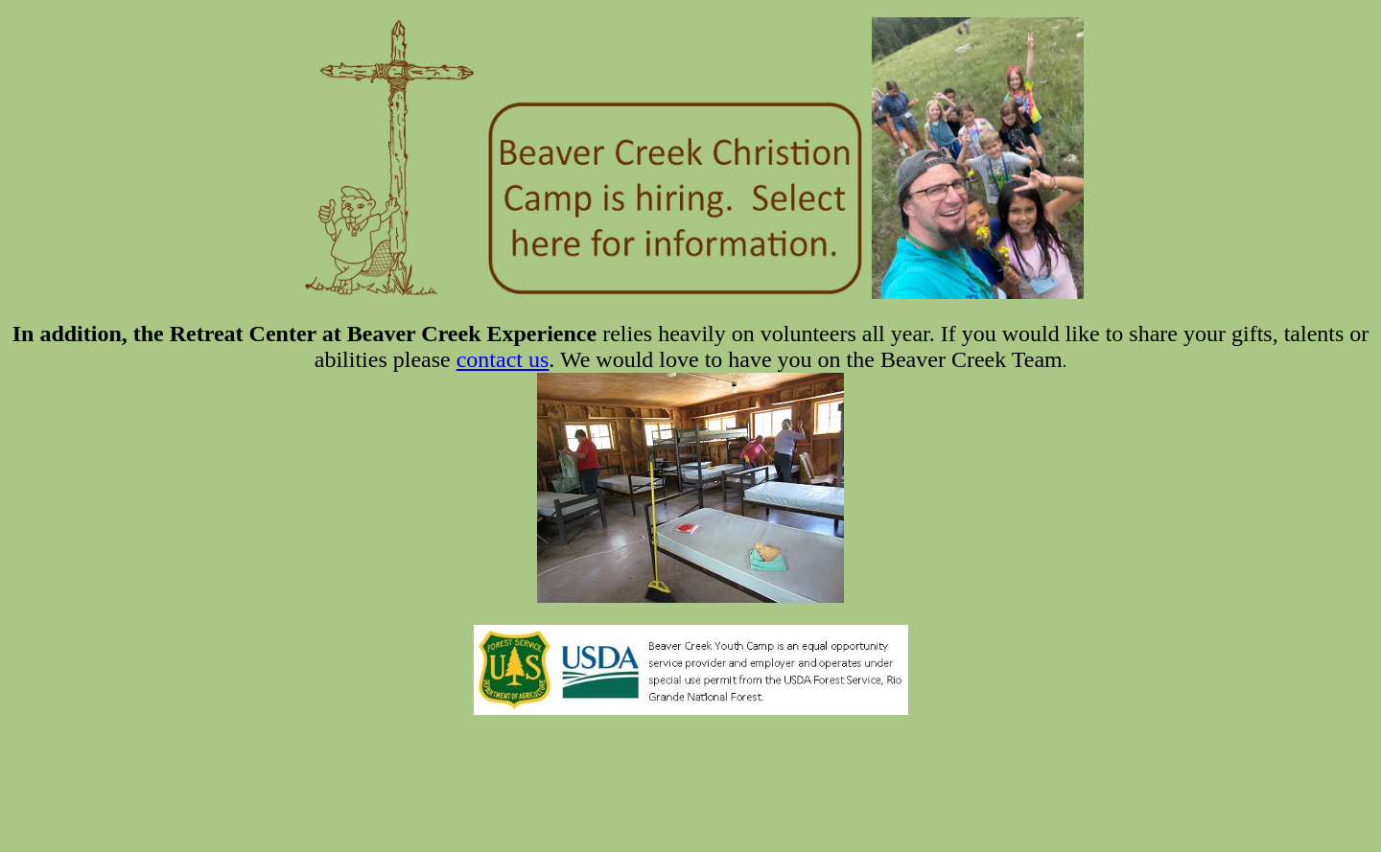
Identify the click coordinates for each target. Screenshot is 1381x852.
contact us (503, 359)
